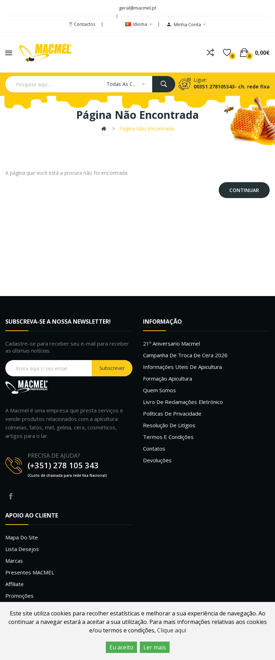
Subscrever (112, 368)
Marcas (14, 560)
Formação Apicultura (167, 378)
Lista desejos (22, 548)
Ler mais (154, 647)
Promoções (19, 595)
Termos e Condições (168, 436)
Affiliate (14, 583)
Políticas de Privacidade (172, 413)
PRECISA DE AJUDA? (54, 455)
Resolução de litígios (169, 425)
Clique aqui (171, 630)
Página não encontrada (146, 128)
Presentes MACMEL (29, 572)
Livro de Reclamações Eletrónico (183, 401)
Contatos (154, 448)
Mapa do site (21, 537)
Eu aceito (121, 647)
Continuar (244, 190)
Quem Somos (159, 390)
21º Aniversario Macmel (171, 343)
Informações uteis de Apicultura (182, 366)
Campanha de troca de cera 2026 (185, 355)
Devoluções (157, 460)
